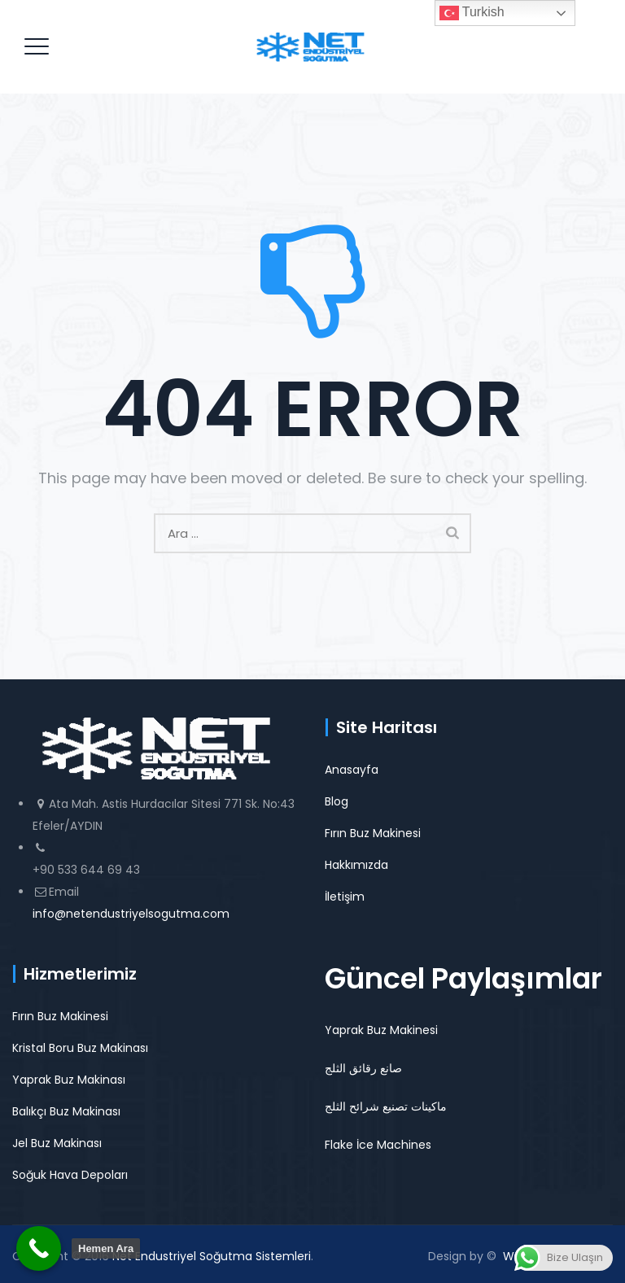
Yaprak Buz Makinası (68, 1079)
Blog (336, 801)
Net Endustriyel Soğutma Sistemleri (211, 1256)
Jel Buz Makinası (57, 1143)
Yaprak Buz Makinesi (381, 1030)
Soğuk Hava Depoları (70, 1175)
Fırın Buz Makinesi (373, 833)
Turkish (472, 13)
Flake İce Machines (378, 1145)
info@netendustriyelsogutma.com (131, 914)
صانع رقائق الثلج (363, 1068)
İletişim (345, 896)
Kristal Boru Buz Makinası (80, 1048)
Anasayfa (351, 770)
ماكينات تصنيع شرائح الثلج (386, 1106)
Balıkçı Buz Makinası (66, 1111)
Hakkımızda (356, 865)
